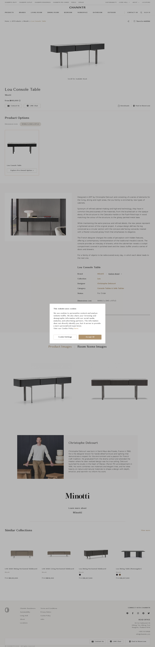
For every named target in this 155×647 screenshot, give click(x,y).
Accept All (90, 337)
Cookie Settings (65, 337)
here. (76, 328)
